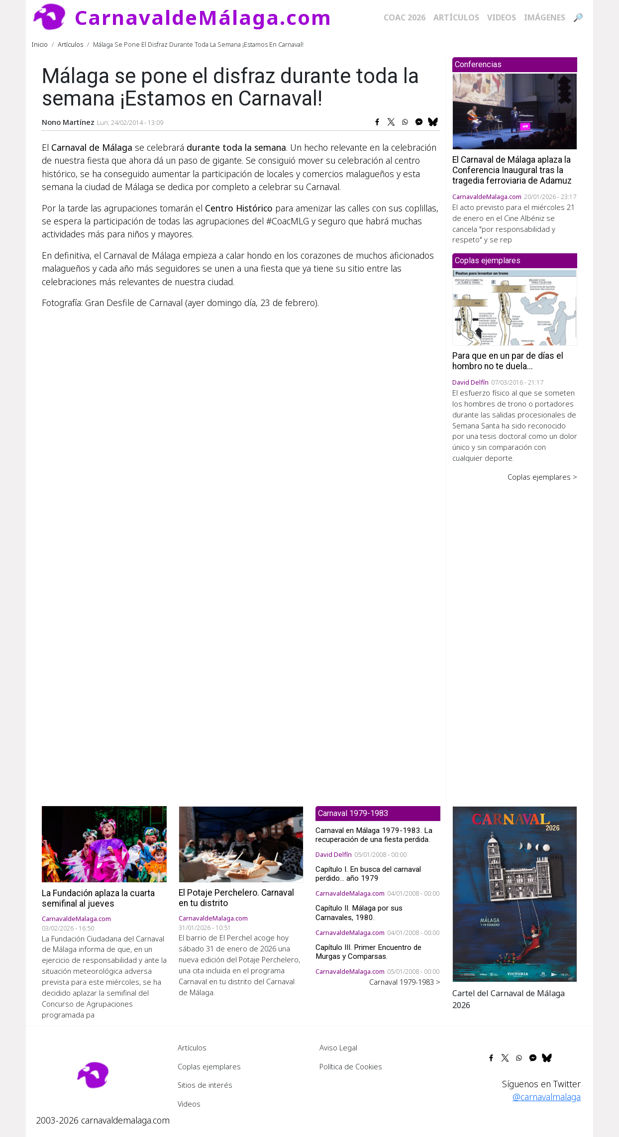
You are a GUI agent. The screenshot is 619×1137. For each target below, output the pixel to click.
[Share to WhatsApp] (405, 122)
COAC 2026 (404, 17)
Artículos (456, 17)
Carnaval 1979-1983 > (404, 982)
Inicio (40, 44)
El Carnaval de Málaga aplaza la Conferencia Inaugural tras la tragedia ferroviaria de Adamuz (512, 170)
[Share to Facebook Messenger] (419, 122)
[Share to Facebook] (377, 122)
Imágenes (544, 17)
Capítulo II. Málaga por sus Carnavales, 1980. (359, 913)
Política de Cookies (350, 1066)
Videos (501, 17)
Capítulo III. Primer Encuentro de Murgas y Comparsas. (368, 952)
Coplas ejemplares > (542, 477)
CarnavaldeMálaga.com (203, 17)
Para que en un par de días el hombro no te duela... (507, 361)
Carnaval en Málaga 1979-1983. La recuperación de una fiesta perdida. (373, 835)
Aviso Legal (338, 1047)
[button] (515, 893)
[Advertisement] (514, 637)
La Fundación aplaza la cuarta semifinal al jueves (98, 898)
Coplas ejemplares (209, 1066)
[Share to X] (391, 122)
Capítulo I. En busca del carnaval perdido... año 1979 (368, 874)
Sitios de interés (205, 1085)
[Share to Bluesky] (433, 122)
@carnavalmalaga (547, 1097)
